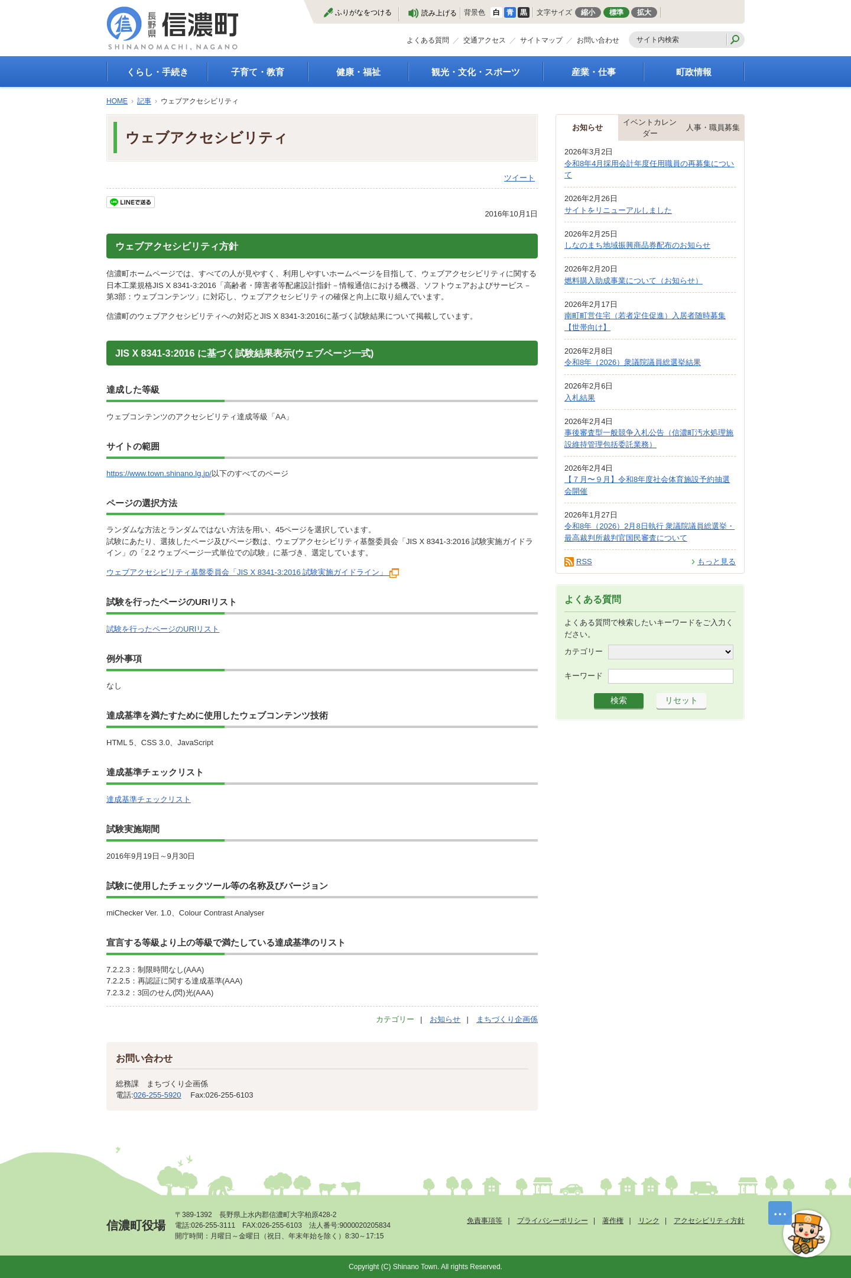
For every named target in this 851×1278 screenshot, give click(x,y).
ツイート (519, 177)
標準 (616, 12)
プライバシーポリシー (552, 1220)
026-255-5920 (157, 1095)
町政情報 (694, 72)
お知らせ (445, 1019)
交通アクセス (484, 40)
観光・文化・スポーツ (475, 72)
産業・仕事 (593, 72)
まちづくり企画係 (507, 1019)
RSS (584, 561)
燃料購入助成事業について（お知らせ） (633, 280)
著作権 (612, 1220)
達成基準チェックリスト (148, 799)
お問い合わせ (598, 40)
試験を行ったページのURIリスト (162, 629)
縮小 (588, 12)
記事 (144, 101)
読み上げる (439, 13)
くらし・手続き (157, 72)
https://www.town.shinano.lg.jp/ (159, 473)
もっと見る (716, 561)
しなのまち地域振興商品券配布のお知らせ (637, 245)
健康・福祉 (358, 72)
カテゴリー (583, 651)
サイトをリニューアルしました (618, 210)
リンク (649, 1220)
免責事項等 (484, 1220)
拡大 (644, 12)
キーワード (583, 675)
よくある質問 (428, 40)
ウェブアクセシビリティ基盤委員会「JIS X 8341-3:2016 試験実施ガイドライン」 (252, 572)
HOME (117, 101)
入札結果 (579, 397)
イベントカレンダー (650, 128)
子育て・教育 (257, 72)
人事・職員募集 (713, 127)
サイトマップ (541, 40)
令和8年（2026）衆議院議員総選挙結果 (632, 362)
